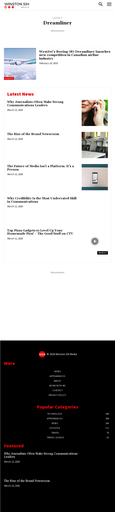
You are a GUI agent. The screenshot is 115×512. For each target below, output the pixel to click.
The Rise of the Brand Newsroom (33, 134)
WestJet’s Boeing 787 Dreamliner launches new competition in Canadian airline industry (74, 55)
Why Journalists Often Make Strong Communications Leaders (35, 103)
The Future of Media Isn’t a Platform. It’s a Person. (40, 168)
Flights (9, 78)
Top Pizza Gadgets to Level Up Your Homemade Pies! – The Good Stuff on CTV (40, 232)
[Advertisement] (57, 38)
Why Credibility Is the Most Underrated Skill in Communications (42, 200)
